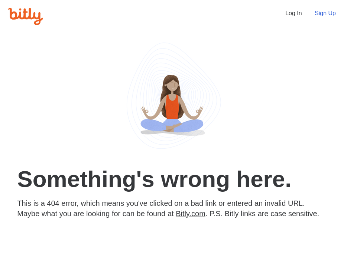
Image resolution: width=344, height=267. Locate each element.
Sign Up (325, 13)
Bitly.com (190, 214)
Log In (293, 13)
